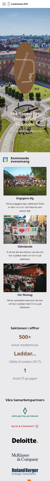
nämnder (20, 207)
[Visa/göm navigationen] (4, 4)
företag (34, 303)
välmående (32, 255)
